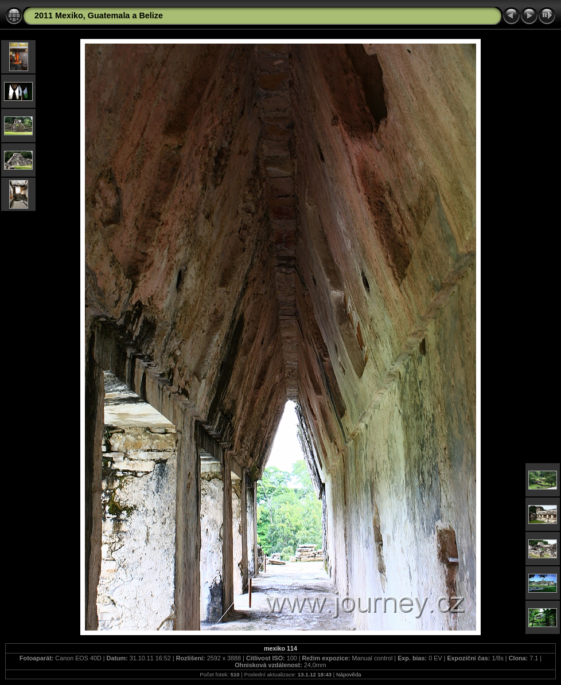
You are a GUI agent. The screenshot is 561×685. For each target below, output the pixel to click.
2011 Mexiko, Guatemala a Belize (98, 15)
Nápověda (348, 674)
